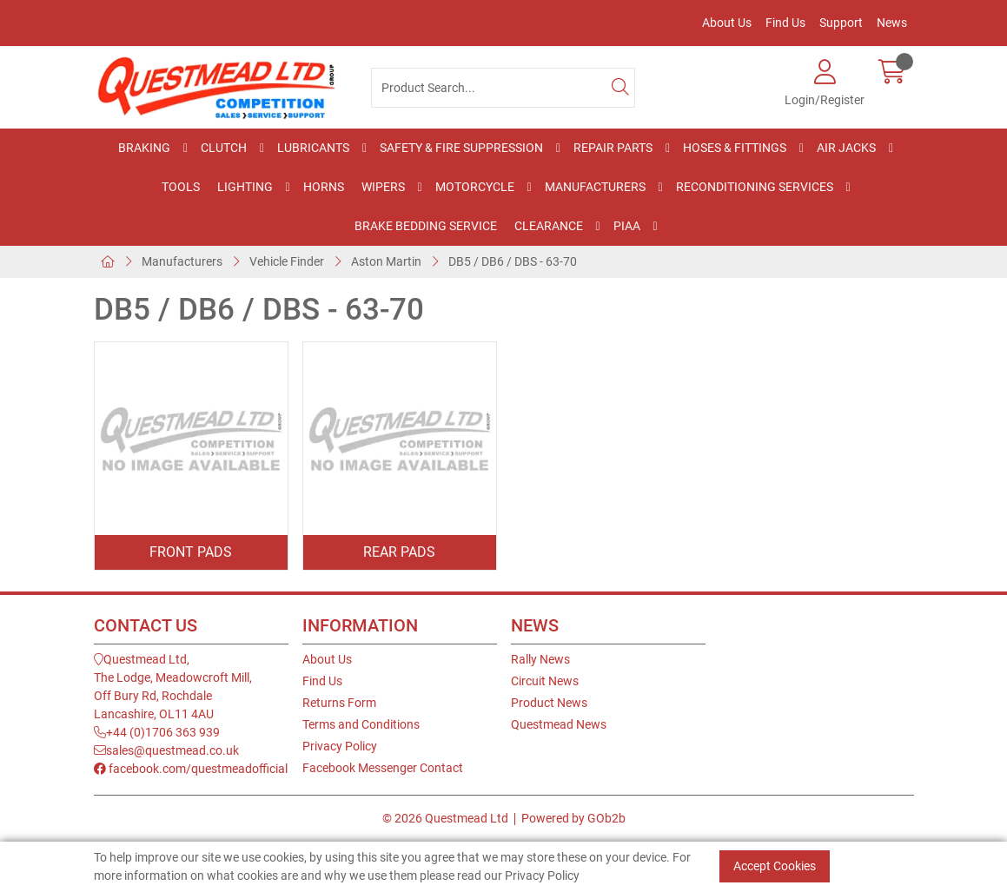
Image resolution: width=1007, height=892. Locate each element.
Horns (323, 187)
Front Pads (190, 552)
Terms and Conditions (361, 724)
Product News (549, 703)
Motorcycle (474, 187)
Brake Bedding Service (425, 226)
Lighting (245, 187)
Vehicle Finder (286, 261)
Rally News (540, 659)
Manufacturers (595, 187)
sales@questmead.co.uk (166, 750)
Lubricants (313, 148)
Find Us (785, 23)
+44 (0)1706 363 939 (157, 732)
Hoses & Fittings (734, 148)
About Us (727, 23)
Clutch (224, 148)
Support (841, 23)
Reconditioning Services (754, 187)
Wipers (383, 187)
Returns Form (339, 703)
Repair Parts (613, 148)
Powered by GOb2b (573, 818)
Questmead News (558, 724)
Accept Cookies (774, 866)
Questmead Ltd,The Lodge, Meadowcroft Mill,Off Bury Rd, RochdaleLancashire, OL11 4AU (173, 686)
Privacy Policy (339, 746)
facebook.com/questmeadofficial (191, 769)
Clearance (548, 226)
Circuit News (545, 681)
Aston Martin (386, 261)
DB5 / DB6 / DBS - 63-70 (512, 261)
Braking (144, 148)
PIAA (626, 226)
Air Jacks (846, 148)
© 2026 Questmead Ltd (445, 818)
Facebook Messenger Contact (382, 768)
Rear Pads (399, 552)
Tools (181, 187)
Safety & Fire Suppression (461, 148)
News (892, 23)
